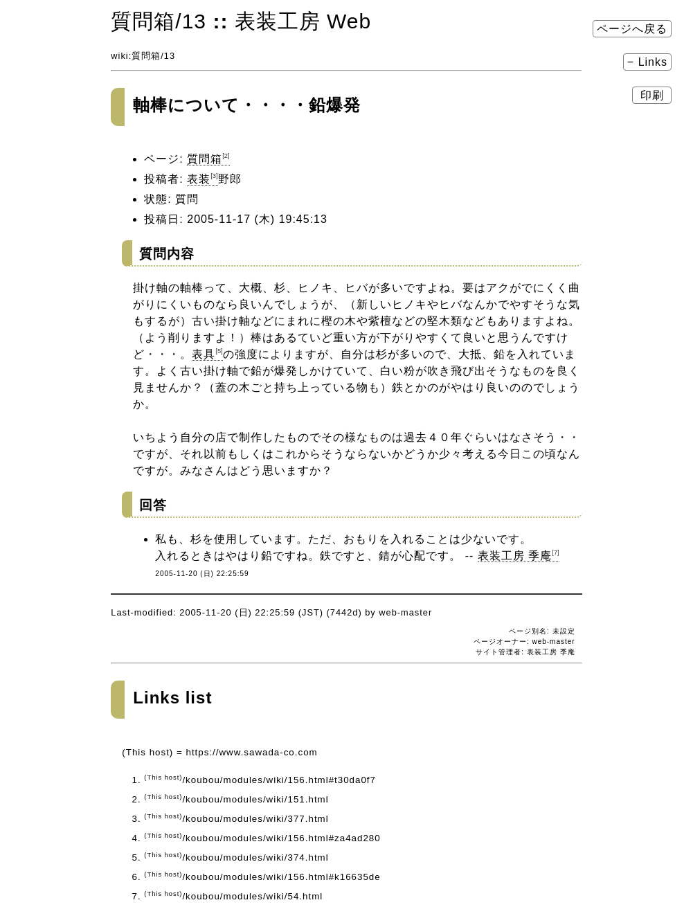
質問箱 (146, 56)
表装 (202, 179)
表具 (207, 354)
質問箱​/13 (158, 21)
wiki (119, 56)
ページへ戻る (632, 29)
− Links (647, 62)
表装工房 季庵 (518, 556)
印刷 (651, 95)
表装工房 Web (303, 21)
